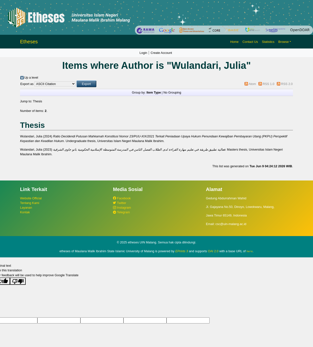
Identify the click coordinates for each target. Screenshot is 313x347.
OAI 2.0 (213, 251)
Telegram (121, 212)
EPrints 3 (181, 251)
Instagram (122, 207)
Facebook (122, 198)
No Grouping (172, 92)
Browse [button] (283, 42)
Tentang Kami (29, 203)
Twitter (119, 203)
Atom (252, 84)
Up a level (31, 77)
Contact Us (250, 42)
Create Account (161, 53)
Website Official (31, 198)
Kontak (25, 212)
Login (143, 53)
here (249, 251)
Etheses (29, 41)
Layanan (26, 207)
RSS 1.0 (268, 84)
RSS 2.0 (287, 84)
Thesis (37, 101)
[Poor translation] (18, 281)
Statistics (268, 42)
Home (234, 42)
